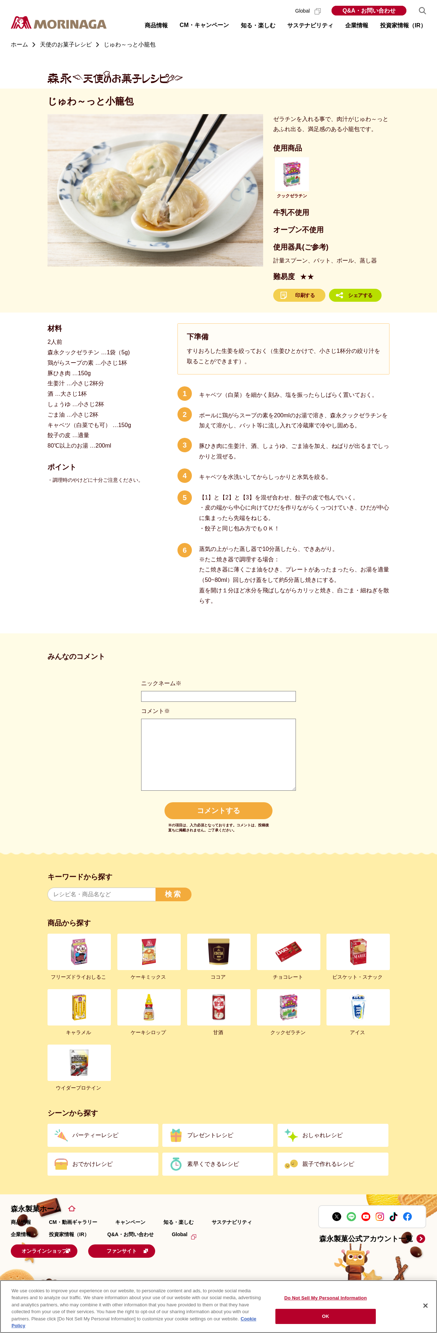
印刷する (305, 295)
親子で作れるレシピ (328, 1164)
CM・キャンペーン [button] (204, 25)
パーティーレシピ (95, 1135)
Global (308, 11)
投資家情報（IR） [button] (403, 25)
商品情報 (21, 1222)
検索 (173, 894)
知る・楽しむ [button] (258, 25)
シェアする (360, 295)
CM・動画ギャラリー (73, 1222)
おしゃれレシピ (322, 1135)
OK (325, 1316)
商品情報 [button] (156, 25)
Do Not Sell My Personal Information (325, 1298)
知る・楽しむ (178, 1222)
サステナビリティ (232, 1222)
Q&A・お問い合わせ (369, 11)
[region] (218, 1306)
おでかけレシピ (92, 1164)
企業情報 (21, 1234)
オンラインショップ (55, 1250)
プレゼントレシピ (210, 1135)
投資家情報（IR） (69, 1234)
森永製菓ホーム (36, 1209)
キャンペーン (130, 1222)
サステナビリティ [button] (310, 25)
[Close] (425, 1306)
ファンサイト (149, 1250)
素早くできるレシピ (213, 1164)
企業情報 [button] (356, 25)
